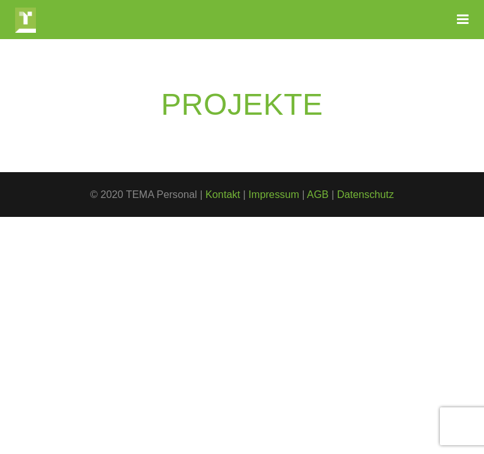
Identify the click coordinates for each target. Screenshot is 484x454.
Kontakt (222, 194)
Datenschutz (365, 194)
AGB (317, 194)
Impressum (273, 194)
